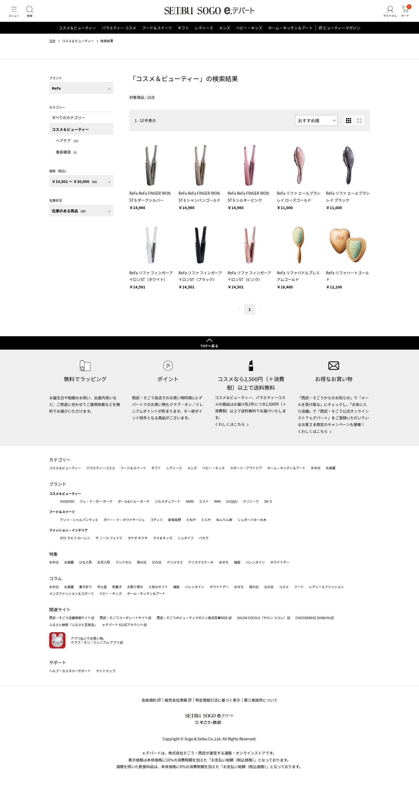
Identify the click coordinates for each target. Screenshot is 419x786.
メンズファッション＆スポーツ (71, 593)
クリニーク (251, 501)
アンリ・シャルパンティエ (79, 519)
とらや (206, 519)
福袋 (237, 562)
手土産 (102, 586)
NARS (190, 501)
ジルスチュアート (167, 501)
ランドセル (123, 562)
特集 (53, 554)
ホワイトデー (279, 562)
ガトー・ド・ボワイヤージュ (124, 519)
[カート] (404, 14)
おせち (223, 562)
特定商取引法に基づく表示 (217, 700)
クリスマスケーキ (201, 562)
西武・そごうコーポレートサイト (124, 617)
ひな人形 (85, 562)
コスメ (284, 586)
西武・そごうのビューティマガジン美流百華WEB (192, 617)
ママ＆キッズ (162, 537)
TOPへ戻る (209, 345)
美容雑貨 (67, 157)
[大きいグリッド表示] (359, 125)
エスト (204, 501)
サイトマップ (105, 670)
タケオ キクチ (138, 537)
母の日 (141, 562)
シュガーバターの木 (252, 519)
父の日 (156, 562)
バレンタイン (255, 562)
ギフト (183, 33)
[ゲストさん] (388, 14)
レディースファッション (326, 586)
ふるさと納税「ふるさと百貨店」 (73, 624)
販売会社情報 (176, 700)
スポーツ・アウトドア (246, 468)
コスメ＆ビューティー (77, 33)
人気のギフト (158, 586)
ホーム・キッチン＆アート (290, 33)
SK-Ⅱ (268, 501)
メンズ (224, 33)
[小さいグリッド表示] (348, 125)
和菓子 (117, 586)
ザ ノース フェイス (108, 537)
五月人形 (103, 562)
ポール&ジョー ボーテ (134, 501)
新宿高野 (174, 519)
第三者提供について (261, 700)
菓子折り (85, 586)
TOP (52, 46)
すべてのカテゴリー (68, 123)
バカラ (204, 537)
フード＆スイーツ (157, 33)
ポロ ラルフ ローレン (75, 537)
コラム (55, 578)
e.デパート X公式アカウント (123, 624)
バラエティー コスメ (119, 33)
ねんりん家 (224, 519)
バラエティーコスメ (100, 468)
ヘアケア (68, 145)
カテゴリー (60, 459)
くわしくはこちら (230, 424)
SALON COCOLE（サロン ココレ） (261, 617)
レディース (204, 33)
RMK (217, 501)
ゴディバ (156, 519)
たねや (191, 519)
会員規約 (148, 700)
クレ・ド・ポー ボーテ (96, 501)
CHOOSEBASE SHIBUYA (313, 617)
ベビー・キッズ (249, 33)
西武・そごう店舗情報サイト (70, 617)
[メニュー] (15, 14)
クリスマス (175, 562)
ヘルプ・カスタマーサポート (70, 670)
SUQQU (232, 501)
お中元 (315, 468)
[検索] (32, 14)
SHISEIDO (67, 501)
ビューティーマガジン (341, 33)
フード (299, 586)
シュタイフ (186, 537)
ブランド (57, 484)
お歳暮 (330, 468)
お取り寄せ (135, 586)
